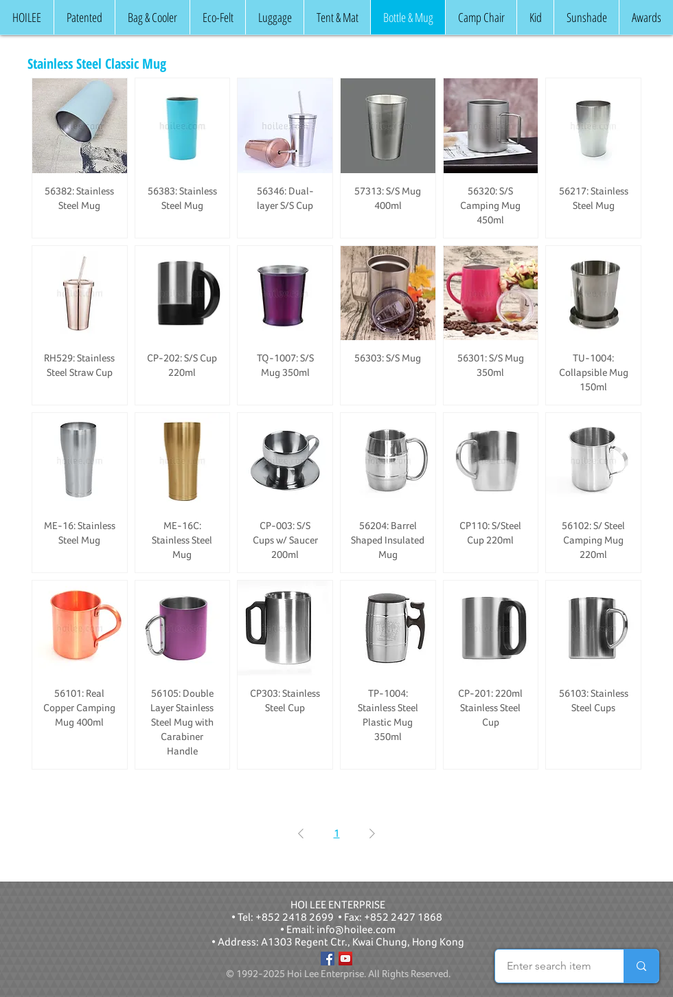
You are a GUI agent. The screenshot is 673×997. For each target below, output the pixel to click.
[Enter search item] (549, 966)
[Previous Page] (301, 833)
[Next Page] (372, 833)
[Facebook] (327, 958)
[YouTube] (345, 958)
